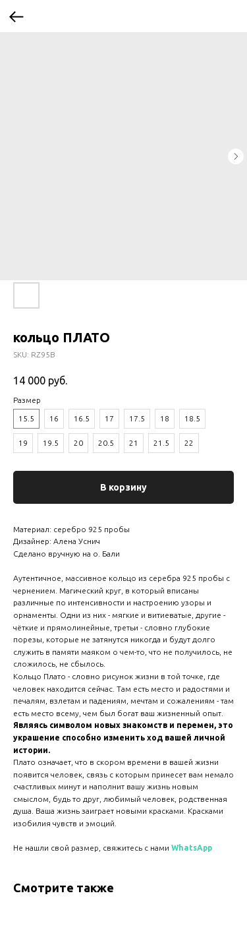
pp (207, 847)
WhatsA (187, 847)
